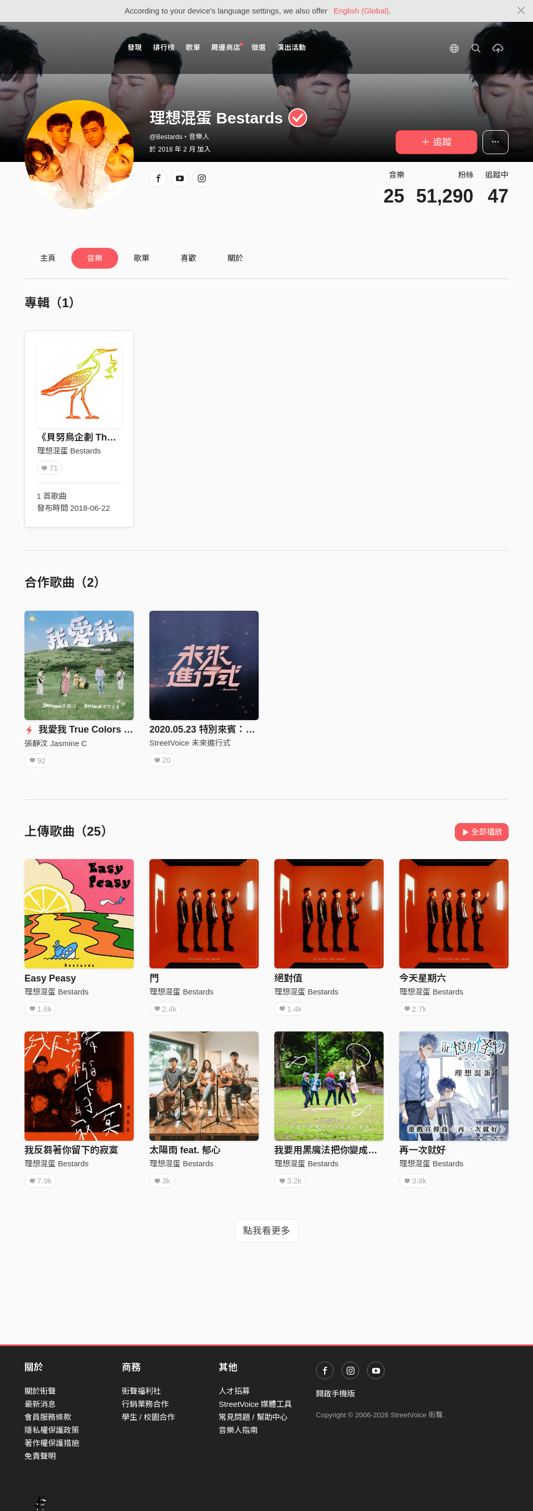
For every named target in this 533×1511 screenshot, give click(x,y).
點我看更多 (266, 1231)
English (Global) (361, 10)
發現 (135, 48)
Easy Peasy (50, 978)
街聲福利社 (141, 1391)
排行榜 (164, 48)
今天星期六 (422, 978)
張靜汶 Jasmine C (55, 743)
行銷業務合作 (145, 1404)
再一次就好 (422, 1150)
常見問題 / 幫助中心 (253, 1417)
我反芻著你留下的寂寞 (71, 1150)
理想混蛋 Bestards (69, 450)
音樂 (95, 258)
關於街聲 (40, 1391)
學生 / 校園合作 (148, 1417)
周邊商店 (227, 47)
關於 (235, 258)
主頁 (48, 258)
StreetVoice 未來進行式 (190, 742)
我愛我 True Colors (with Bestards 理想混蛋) (128, 729)
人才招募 (234, 1391)
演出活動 (291, 48)
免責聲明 (40, 1456)
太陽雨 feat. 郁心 (185, 1150)
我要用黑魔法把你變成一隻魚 (335, 1150)
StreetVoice (67, 48)
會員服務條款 (47, 1417)
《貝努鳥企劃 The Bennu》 (95, 437)
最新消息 (40, 1404)
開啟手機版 (335, 1393)
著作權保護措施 (51, 1443)
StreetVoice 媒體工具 (255, 1404)
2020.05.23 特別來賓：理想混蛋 (216, 729)
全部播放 (481, 831)
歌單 (193, 48)
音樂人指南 (238, 1430)
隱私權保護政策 (51, 1430)
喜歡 (188, 258)
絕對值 (288, 978)
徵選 (258, 48)
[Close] (521, 11)
